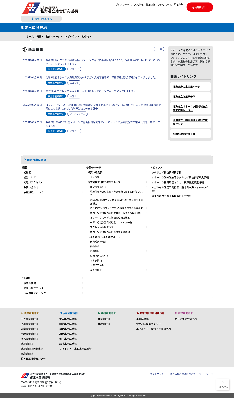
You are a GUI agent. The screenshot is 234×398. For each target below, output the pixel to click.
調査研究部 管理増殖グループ (104, 182)
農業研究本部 (30, 313)
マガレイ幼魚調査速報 (101, 227)
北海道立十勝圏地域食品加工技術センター (190, 122)
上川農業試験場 (29, 324)
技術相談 (94, 246)
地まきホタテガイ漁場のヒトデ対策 (171, 196)
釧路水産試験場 (68, 329)
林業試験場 (104, 319)
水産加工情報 (97, 265)
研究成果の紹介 (98, 187)
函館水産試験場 (68, 324)
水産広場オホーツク (35, 293)
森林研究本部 (107, 313)
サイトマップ (206, 374)
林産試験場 (104, 324)
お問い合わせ (31, 187)
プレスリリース (124, 4)
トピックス (71, 36)
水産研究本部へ (41, 19)
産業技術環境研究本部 (150, 313)
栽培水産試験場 (68, 343)
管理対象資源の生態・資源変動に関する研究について (117, 193)
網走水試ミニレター (35, 288)
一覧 (160, 49)
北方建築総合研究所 (186, 319)
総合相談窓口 (199, 7)
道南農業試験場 (29, 329)
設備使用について (99, 255)
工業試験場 (142, 319)
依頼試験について (33, 192)
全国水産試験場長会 (184, 134)
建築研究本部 (184, 313)
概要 (38, 36)
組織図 (27, 172)
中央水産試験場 (68, 319)
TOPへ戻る (222, 384)
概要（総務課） (96, 172)
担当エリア (30, 177)
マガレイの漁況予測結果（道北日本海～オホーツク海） (180, 189)
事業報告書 (30, 283)
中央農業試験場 (29, 319)
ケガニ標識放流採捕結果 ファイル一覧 (111, 222)
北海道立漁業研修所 (184, 96)
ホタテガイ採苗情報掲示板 (166, 172)
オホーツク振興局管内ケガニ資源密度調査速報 (178, 182)
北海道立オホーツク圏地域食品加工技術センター (190, 108)
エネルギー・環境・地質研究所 (153, 329)
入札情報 (139, 4)
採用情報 (150, 4)
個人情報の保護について (183, 374)
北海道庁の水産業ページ (186, 86)
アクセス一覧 (165, 4)
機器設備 (94, 251)
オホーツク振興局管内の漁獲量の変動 (110, 232)
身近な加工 (96, 270)
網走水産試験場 (68, 333)
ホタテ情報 (96, 260)
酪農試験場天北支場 (32, 348)
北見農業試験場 (29, 338)
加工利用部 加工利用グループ (104, 237)
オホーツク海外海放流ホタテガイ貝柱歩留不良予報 (180, 177)
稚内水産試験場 (68, 338)
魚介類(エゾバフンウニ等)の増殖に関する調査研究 (116, 208)
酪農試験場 (27, 343)
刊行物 (85, 36)
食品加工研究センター (148, 324)
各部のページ (53, 36)
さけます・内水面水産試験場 (75, 348)
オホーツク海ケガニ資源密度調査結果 (110, 217)
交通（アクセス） (33, 182)
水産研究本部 (68, 313)
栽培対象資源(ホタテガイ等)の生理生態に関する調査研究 (116, 201)
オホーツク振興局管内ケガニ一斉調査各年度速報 (115, 213)
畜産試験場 (27, 353)
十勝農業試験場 (29, 333)
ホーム (30, 36)
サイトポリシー (158, 374)
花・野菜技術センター (33, 358)
